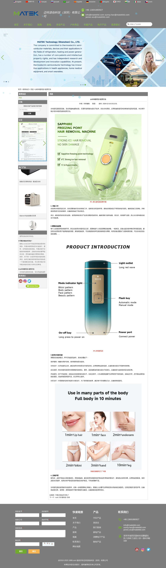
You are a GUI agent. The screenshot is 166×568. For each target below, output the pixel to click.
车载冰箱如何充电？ (62, 495)
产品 (75, 527)
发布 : (101, 103)
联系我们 (115, 24)
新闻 (39, 24)
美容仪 (96, 523)
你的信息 (19, 528)
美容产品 (60, 24)
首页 (16, 24)
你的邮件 (46, 511)
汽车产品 (97, 518)
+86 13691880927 (94, 10)
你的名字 (19, 511)
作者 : (81, 103)
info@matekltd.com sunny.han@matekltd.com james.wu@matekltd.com (108, 16)
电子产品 (102, 24)
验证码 (18, 540)
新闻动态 (26, 89)
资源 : (94, 103)
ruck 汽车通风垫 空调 (62, 497)
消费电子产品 (99, 537)
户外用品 (74, 24)
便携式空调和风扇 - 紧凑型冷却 (29, 182)
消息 (32, 89)
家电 (49, 24)
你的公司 (18, 520)
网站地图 (76, 546)
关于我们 (28, 24)
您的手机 (46, 520)
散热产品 (97, 542)
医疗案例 (97, 527)
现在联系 (33, 286)
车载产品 (88, 24)
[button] (80, 84)
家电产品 (97, 532)
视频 (75, 537)
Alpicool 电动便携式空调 (27, 217)
